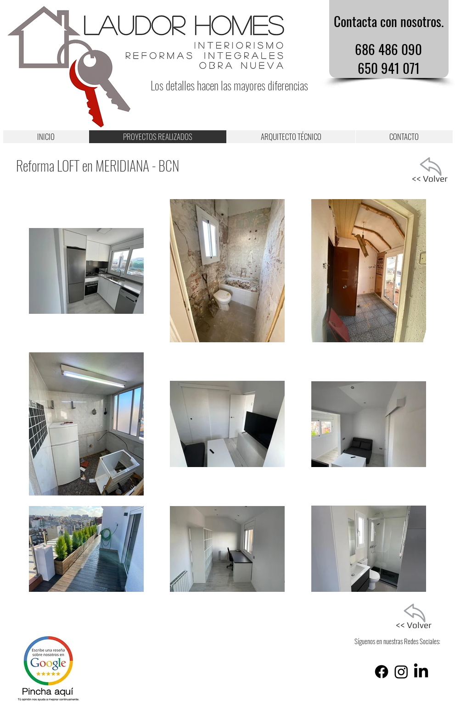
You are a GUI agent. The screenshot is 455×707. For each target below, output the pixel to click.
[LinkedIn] (421, 671)
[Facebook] (381, 671)
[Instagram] (401, 671)
